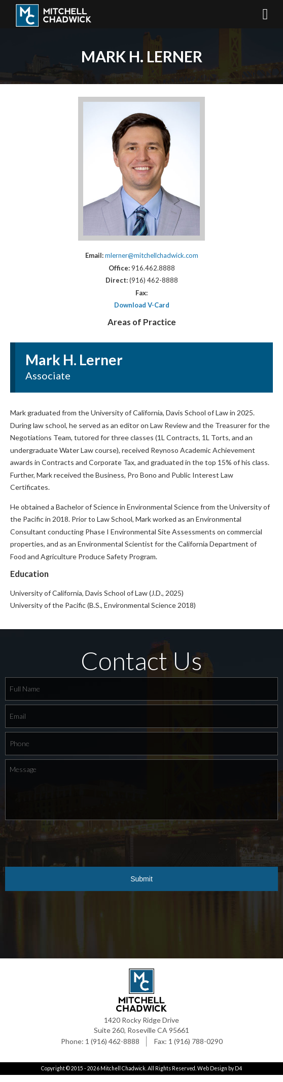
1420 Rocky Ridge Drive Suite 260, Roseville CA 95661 (141, 1032)
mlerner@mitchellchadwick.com (151, 263)
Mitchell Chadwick (123, 1076)
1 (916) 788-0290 (195, 1049)
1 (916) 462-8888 (112, 1049)
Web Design (212, 1076)
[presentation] (82, 851)
